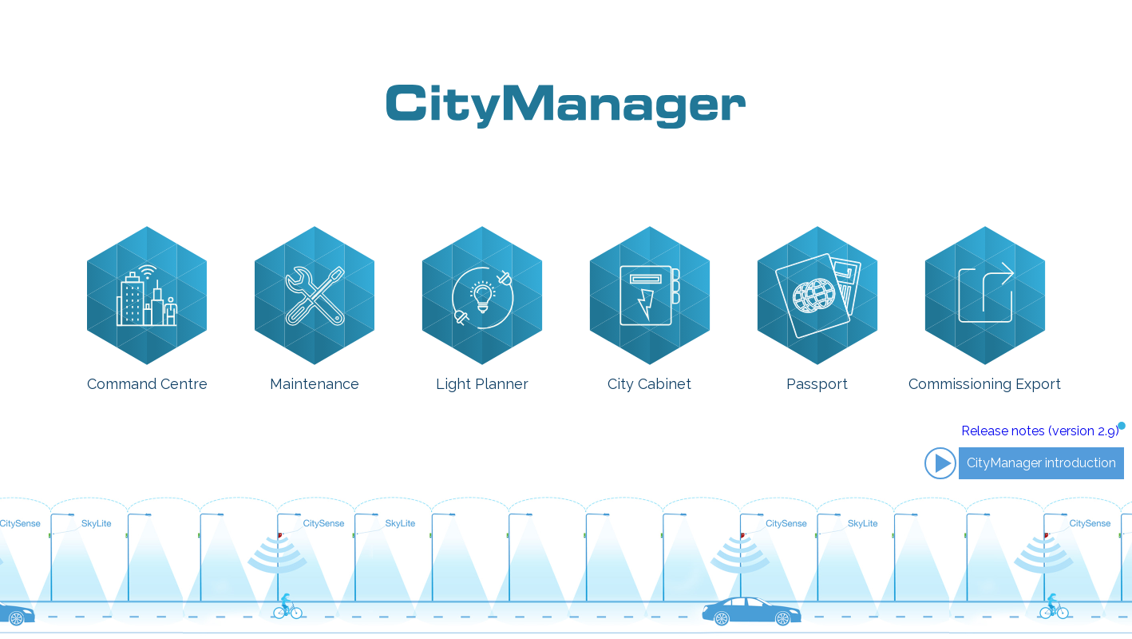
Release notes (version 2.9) (1040, 431)
